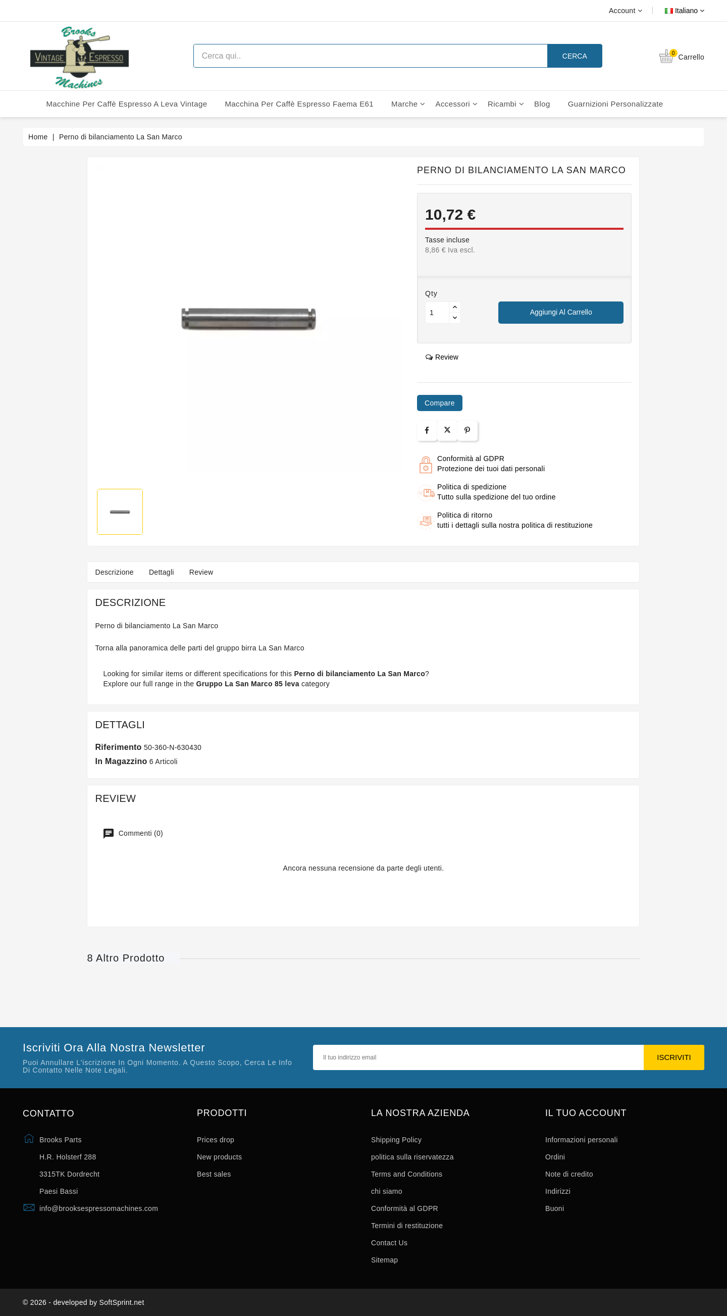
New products (219, 1157)
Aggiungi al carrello (561, 312)
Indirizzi (557, 1191)
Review (201, 572)
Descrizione (114, 572)
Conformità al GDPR (404, 1208)
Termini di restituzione (407, 1226)
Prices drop (215, 1140)
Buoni (554, 1208)
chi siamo (386, 1191)
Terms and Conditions (406, 1174)
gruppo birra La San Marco (260, 648)
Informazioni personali (581, 1140)
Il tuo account (586, 1113)
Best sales (214, 1174)
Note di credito (569, 1174)
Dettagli (161, 572)
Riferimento (118, 747)
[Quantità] (437, 312)
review (442, 357)
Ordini (555, 1157)
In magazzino (121, 761)
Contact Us (389, 1243)
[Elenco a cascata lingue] (673, 11)
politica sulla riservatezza (412, 1157)
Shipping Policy (396, 1140)
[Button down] (455, 318)
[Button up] (455, 307)
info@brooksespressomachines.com (98, 1208)
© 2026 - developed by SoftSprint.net (83, 1302)
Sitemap (384, 1260)
